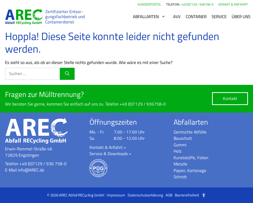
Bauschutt (183, 138)
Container (196, 16)
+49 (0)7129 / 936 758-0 (43, 163)
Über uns (241, 16)
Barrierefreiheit (187, 195)
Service (219, 16)
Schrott (180, 177)
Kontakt (230, 98)
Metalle (180, 164)
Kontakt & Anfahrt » (107, 147)
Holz (178, 151)
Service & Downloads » (110, 153)
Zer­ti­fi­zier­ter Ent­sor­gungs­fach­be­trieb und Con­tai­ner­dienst (65, 16)
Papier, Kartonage (190, 170)
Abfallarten (152, 16)
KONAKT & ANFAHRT (233, 4)
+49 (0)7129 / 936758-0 (196, 4)
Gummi (180, 145)
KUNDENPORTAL (149, 4)
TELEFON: (173, 4)
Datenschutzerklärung (145, 195)
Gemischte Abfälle (190, 132)
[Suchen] (67, 74)
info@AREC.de (31, 170)
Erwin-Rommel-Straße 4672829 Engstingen (28, 152)
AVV (177, 16)
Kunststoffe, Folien (191, 157)
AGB (169, 195)
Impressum (116, 195)
